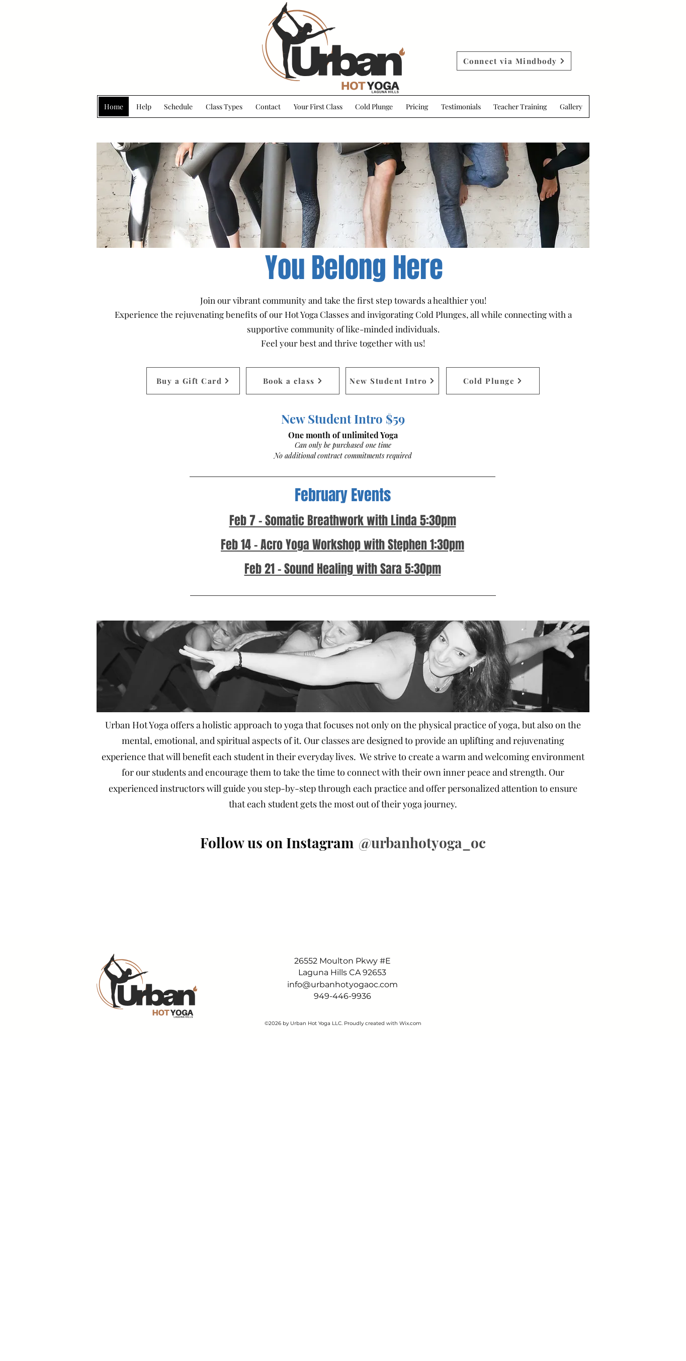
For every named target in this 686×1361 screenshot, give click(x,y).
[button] (571, 106)
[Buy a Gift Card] (193, 380)
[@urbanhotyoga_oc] (422, 842)
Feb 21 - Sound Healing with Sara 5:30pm (342, 569)
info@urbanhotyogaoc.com (342, 984)
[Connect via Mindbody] (514, 61)
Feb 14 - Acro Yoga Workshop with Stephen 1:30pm (342, 545)
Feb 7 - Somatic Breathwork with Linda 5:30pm (342, 520)
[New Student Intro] (392, 380)
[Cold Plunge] (493, 380)
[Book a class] (292, 380)
